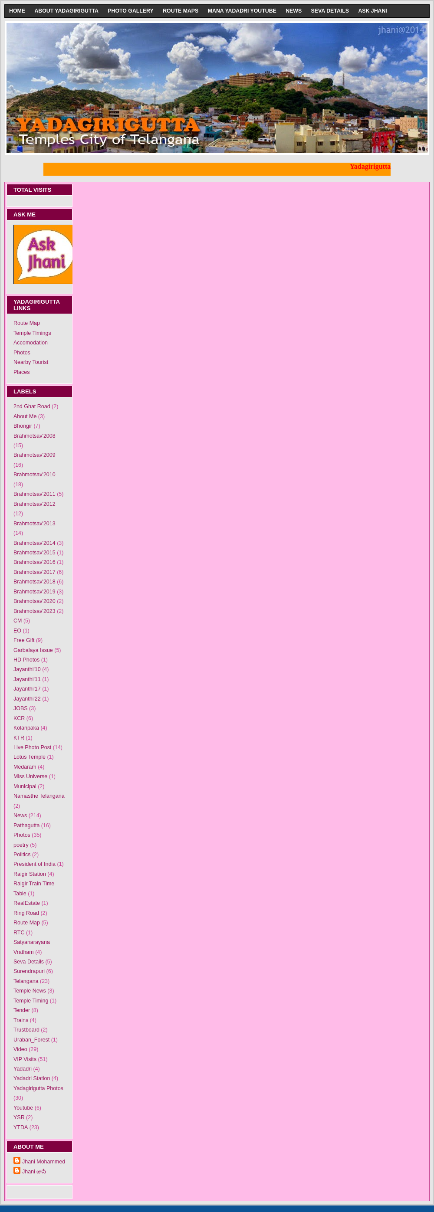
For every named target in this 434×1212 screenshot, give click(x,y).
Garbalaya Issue (33, 650)
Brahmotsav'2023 (34, 611)
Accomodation (30, 343)
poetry (21, 845)
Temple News (29, 991)
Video (20, 1049)
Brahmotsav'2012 (34, 504)
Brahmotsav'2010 (34, 475)
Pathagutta (26, 825)
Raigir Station (29, 874)
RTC (18, 933)
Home (17, 11)
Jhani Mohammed (43, 1162)
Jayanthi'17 (27, 689)
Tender (21, 1010)
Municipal (24, 786)
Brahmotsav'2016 (34, 562)
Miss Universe (30, 776)
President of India (34, 864)
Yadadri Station (31, 1078)
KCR (19, 718)
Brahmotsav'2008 (34, 436)
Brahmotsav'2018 (34, 582)
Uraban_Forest (31, 1040)
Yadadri (22, 1069)
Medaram (24, 767)
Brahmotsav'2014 (34, 543)
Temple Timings (32, 333)
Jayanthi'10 (27, 669)
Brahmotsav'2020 (34, 601)
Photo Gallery (130, 11)
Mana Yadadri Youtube (242, 11)
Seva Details (330, 11)
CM (17, 621)
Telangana (26, 981)
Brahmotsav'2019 (34, 592)
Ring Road (26, 913)
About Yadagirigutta (66, 11)
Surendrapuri (29, 971)
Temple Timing (30, 1001)
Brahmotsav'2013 (34, 524)
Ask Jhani (372, 11)
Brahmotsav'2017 (34, 572)
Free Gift (24, 640)
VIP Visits (24, 1059)
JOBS (20, 708)
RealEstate (26, 903)
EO (17, 631)
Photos (21, 353)
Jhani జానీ (34, 1172)
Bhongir (22, 426)
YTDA (20, 1127)
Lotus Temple (29, 757)
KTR (18, 738)
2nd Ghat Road (31, 406)
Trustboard (26, 1030)
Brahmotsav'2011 (34, 494)
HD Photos (26, 660)
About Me (24, 416)
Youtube (23, 1108)
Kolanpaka (26, 728)
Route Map (26, 323)
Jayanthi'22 (27, 699)
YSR (19, 1117)
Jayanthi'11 (27, 679)
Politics (22, 855)
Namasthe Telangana (39, 796)
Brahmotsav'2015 (34, 553)
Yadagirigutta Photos (38, 1088)
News (294, 11)
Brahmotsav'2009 (34, 455)
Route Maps (180, 11)
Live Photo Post (32, 747)
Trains (20, 1020)
